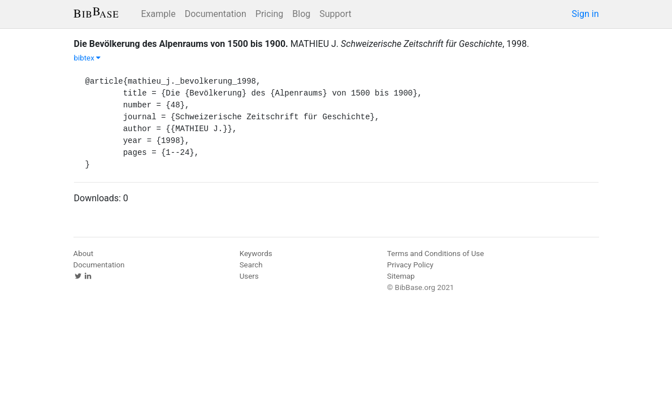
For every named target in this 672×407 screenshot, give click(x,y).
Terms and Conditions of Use (435, 253)
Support (335, 13)
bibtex (87, 58)
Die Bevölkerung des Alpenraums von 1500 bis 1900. (181, 43)
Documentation (215, 13)
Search (251, 265)
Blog (301, 13)
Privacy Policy (410, 265)
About (83, 253)
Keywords (256, 253)
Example (158, 13)
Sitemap (401, 276)
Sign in (585, 13)
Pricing (269, 13)
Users (249, 276)
